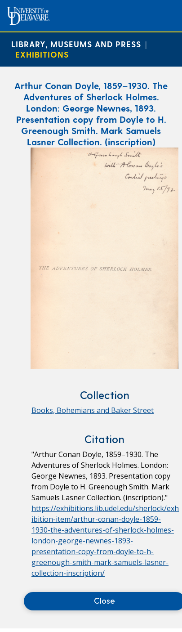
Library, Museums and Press (76, 44)
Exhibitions (42, 54)
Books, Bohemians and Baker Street (92, 410)
